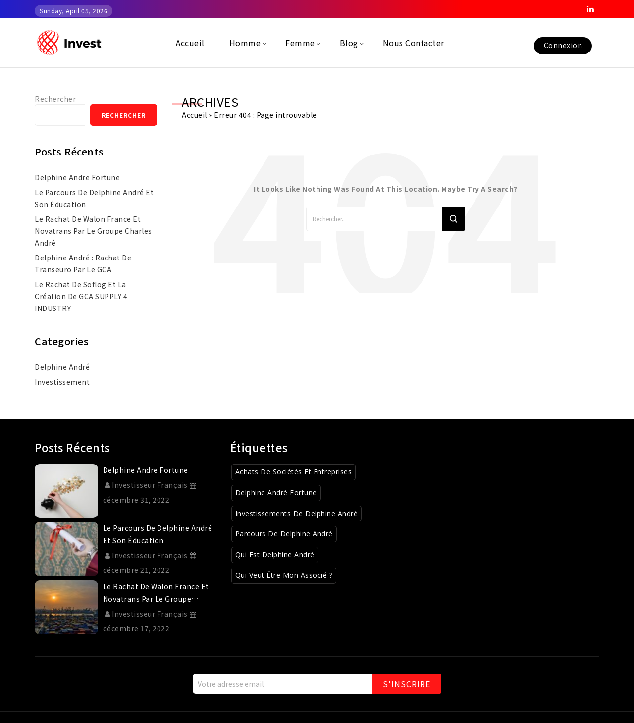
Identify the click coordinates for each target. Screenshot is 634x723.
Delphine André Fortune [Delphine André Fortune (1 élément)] (276, 492)
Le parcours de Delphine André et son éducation (94, 198)
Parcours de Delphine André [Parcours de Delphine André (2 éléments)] (284, 533)
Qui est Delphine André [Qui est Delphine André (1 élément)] (275, 554)
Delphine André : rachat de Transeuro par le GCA (83, 263)
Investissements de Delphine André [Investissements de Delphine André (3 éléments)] (296, 513)
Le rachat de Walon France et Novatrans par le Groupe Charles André (93, 231)
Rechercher (55, 98)
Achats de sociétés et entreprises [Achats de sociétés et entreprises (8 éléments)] (293, 471)
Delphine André (62, 367)
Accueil (194, 115)
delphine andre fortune (77, 177)
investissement (62, 382)
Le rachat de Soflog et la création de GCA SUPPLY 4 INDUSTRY (81, 296)
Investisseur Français (146, 485)
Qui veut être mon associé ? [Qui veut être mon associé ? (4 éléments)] (284, 575)
